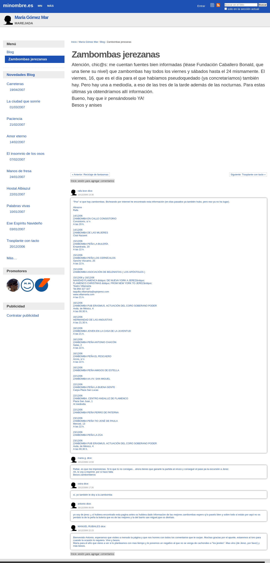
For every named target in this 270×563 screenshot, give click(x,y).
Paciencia (34, 122)
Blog (102, 41)
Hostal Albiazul (34, 191)
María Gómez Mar (31, 17)
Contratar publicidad (23, 315)
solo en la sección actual (243, 8)
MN (40, 5)
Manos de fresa (34, 174)
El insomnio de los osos (34, 157)
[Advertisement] (168, 143)
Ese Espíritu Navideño (34, 226)
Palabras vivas (34, 209)
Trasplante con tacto (34, 244)
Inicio (74, 41)
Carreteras (34, 87)
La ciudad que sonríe (34, 104)
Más (50, 5)
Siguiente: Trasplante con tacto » (248, 174)
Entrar (201, 5)
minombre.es (18, 5)
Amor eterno (34, 139)
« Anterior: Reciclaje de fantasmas (90, 174)
